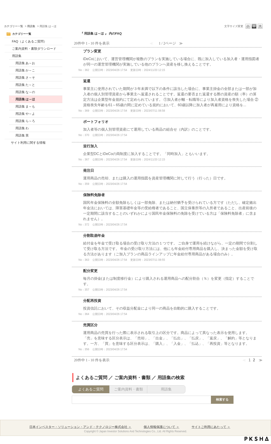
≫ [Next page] (260, 360)
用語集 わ (22, 128)
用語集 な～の (25, 92)
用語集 (31, 26)
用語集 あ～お (25, 63)
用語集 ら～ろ (25, 121)
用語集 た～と (25, 85)
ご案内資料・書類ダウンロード (34, 48)
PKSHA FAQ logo (257, 439)
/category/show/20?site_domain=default (8, 56)
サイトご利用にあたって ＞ (211, 427)
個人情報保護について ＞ (161, 427)
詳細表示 (167, 62)
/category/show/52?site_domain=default (8, 41)
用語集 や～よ (25, 113)
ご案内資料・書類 (128, 389)
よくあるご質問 (90, 389)
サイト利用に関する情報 (28, 142)
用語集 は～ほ (25, 99)
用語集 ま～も (25, 106)
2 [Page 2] (254, 360)
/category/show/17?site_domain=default (8, 48)
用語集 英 (22, 135)
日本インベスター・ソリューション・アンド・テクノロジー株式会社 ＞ (80, 427)
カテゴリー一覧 (13, 26)
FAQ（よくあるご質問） (29, 41)
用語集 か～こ (25, 70)
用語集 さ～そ (25, 77)
